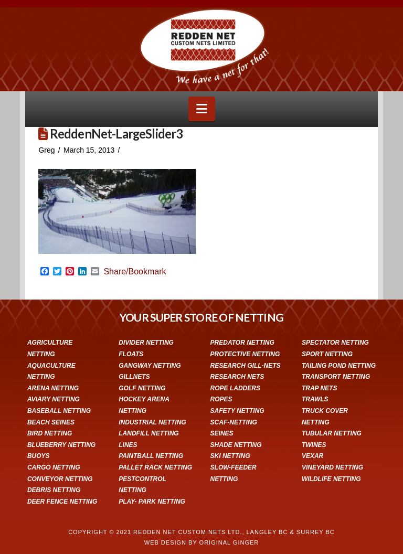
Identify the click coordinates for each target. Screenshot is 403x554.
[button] (201, 109)
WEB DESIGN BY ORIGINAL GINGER (201, 542)
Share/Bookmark (134, 272)
